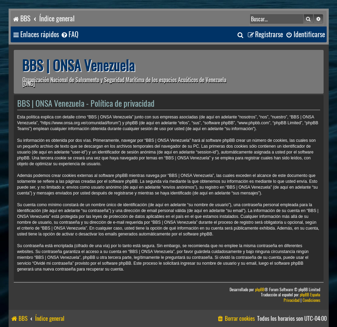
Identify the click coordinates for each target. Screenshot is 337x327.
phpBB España (310, 294)
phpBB (259, 289)
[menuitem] (69, 34)
